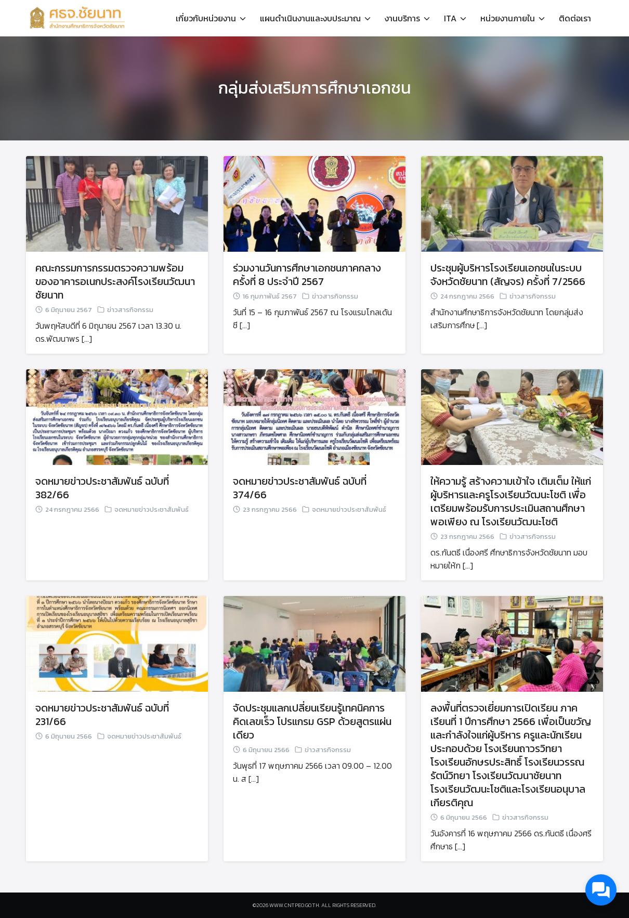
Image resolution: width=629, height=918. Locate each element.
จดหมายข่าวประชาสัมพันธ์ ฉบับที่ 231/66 (102, 714)
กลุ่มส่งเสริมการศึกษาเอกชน (314, 87)
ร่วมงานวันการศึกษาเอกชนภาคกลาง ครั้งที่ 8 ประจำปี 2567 (307, 274)
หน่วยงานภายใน (507, 18)
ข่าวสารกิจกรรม (130, 310)
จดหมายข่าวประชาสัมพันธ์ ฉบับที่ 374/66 (299, 487)
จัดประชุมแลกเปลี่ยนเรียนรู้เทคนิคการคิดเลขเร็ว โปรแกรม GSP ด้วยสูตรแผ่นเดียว (312, 721)
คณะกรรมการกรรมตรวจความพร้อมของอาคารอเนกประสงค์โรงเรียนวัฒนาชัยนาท (115, 281)
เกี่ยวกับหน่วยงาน (206, 18)
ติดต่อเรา (575, 18)
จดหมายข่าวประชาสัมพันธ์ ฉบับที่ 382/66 (102, 487)
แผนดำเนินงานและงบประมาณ (310, 18)
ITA (450, 18)
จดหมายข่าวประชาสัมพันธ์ (151, 509)
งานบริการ (402, 18)
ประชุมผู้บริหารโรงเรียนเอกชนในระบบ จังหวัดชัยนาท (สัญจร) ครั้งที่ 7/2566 (507, 274)
